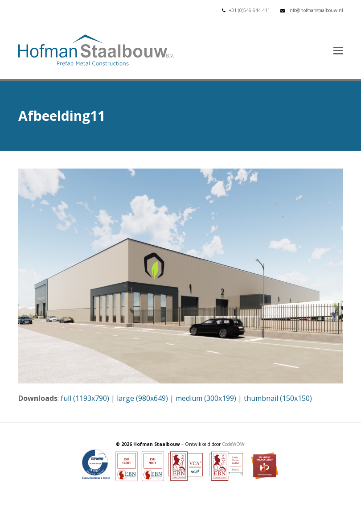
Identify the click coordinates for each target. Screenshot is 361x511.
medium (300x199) (206, 398)
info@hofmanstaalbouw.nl (315, 10)
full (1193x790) (85, 398)
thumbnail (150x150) (278, 398)
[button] (338, 50)
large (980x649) (142, 398)
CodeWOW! (234, 444)
